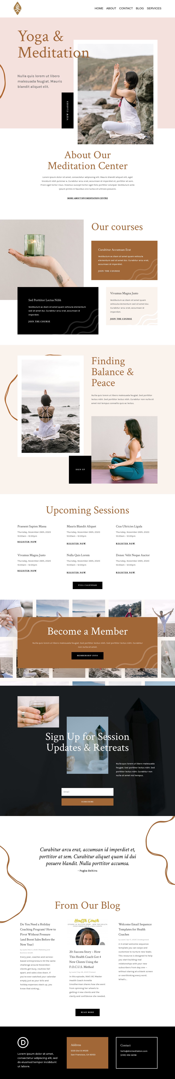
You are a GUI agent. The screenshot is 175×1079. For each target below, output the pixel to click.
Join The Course (109, 271)
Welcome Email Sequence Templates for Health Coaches (135, 929)
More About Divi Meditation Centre (87, 198)
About (111, 8)
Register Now (27, 541)
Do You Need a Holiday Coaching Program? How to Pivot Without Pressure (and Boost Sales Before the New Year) (38, 934)
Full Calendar (87, 585)
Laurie (24, 950)
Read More (87, 1012)
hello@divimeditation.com (133, 1051)
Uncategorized (143, 940)
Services (154, 8)
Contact (126, 8)
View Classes (67, 110)
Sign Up (80, 469)
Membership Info (87, 655)
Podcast (92, 972)
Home (99, 8)
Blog (140, 8)
